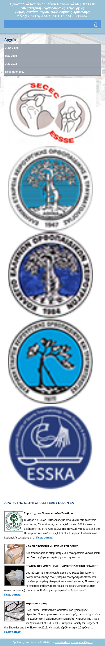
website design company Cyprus (74, 642)
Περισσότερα (46, 537)
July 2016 (11, 63)
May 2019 (11, 55)
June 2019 (11, 48)
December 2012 (15, 71)
